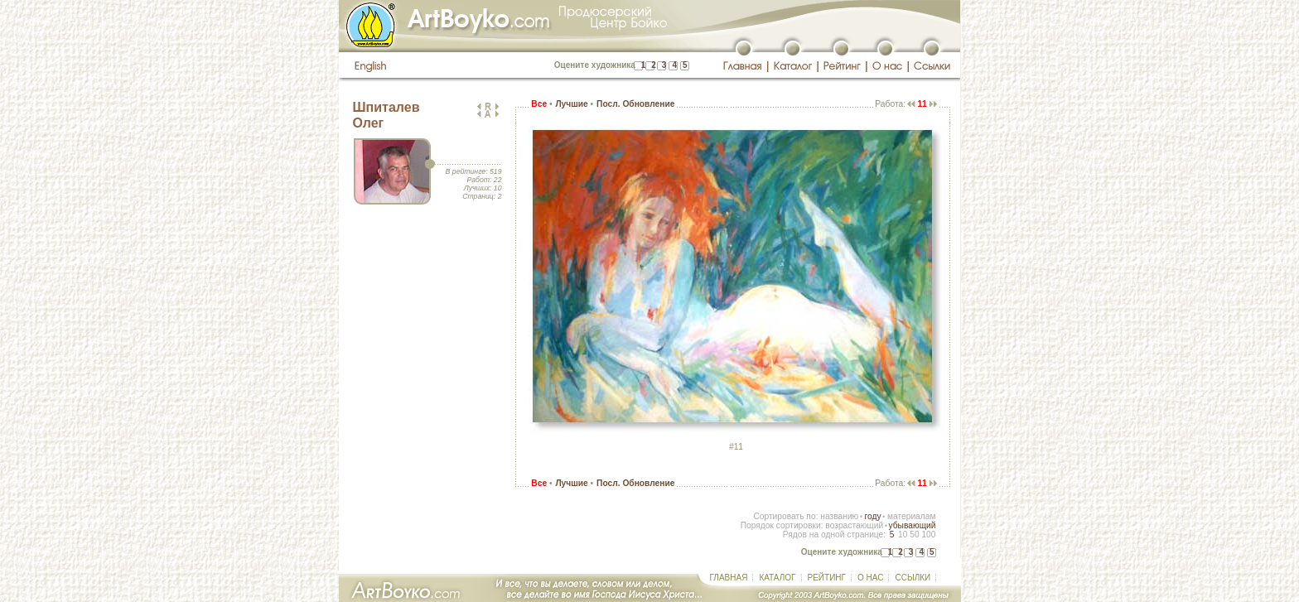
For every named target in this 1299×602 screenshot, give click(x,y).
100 (928, 534)
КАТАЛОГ (777, 577)
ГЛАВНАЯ (729, 577)
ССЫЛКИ (912, 577)
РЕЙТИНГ (827, 577)
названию (839, 516)
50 (914, 534)
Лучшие (571, 103)
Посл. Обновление (635, 103)
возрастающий (854, 525)
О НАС (870, 577)
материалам (911, 516)
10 (902, 534)
